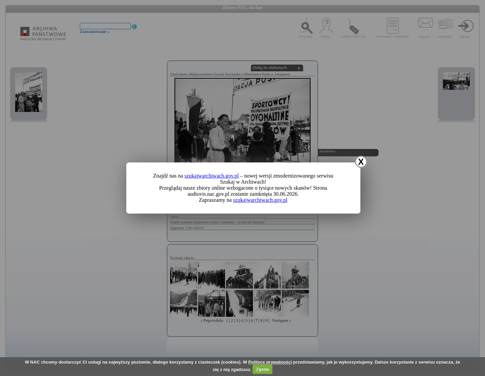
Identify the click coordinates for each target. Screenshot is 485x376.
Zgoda (262, 369)
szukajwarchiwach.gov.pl (211, 176)
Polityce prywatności (270, 362)
